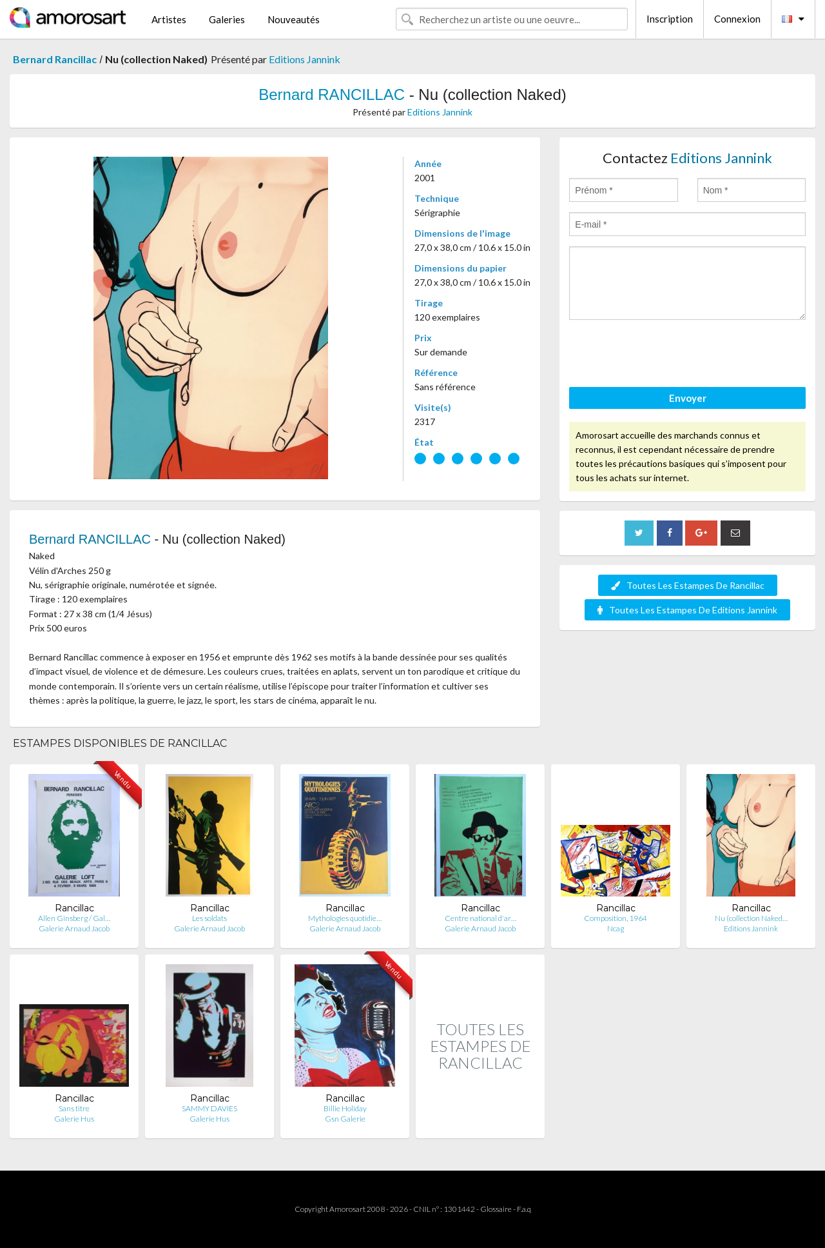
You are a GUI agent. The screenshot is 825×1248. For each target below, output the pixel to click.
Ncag (615, 928)
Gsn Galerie (345, 1119)
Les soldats (209, 918)
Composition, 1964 (615, 918)
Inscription (669, 19)
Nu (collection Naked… (751, 918)
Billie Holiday (345, 1108)
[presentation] (667, 355)
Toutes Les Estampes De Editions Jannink (687, 609)
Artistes (168, 19)
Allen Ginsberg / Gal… (74, 918)
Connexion (737, 19)
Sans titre (74, 1108)
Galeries (227, 19)
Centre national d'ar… (480, 918)
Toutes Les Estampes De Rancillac (687, 585)
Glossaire (496, 1209)
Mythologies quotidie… (345, 918)
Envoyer (687, 398)
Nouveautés (293, 19)
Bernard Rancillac (55, 59)
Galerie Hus (74, 1119)
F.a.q (524, 1209)
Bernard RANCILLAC (331, 94)
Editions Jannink (304, 59)
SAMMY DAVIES (209, 1108)
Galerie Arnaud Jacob (74, 928)
